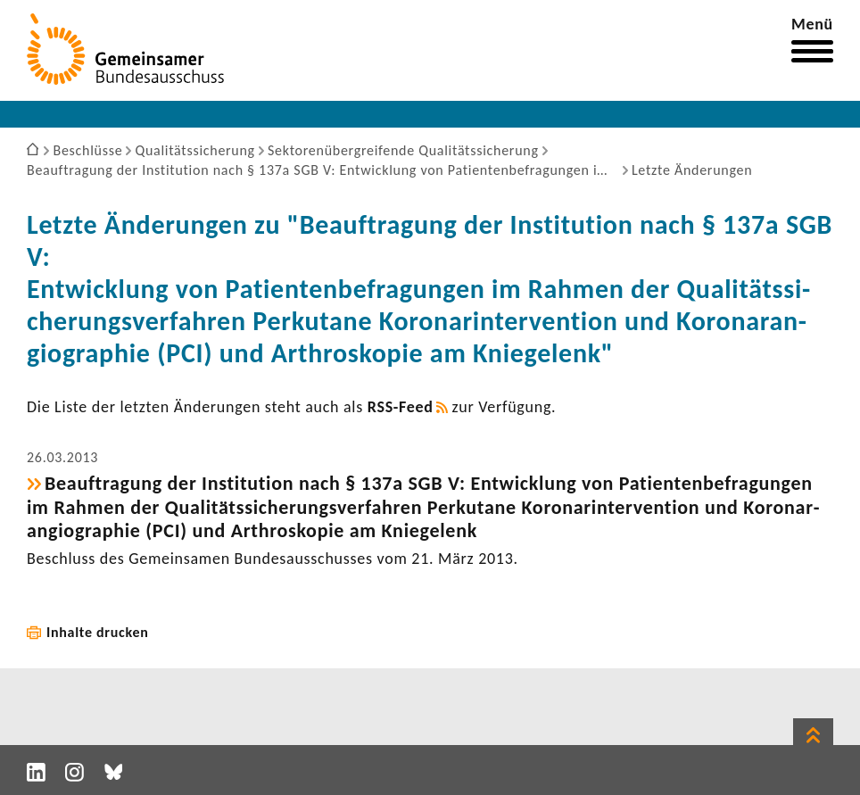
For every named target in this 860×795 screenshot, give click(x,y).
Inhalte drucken (97, 632)
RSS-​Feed (401, 407)
